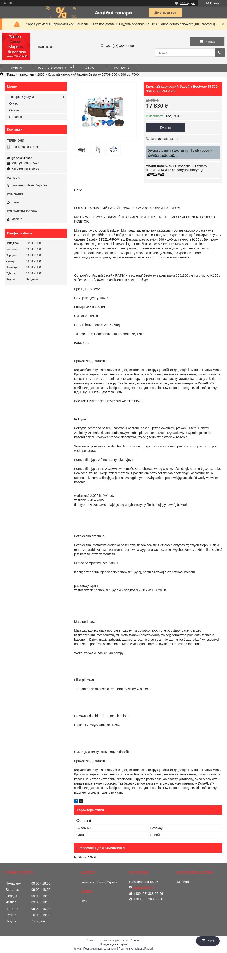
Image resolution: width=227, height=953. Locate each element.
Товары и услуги (52, 67)
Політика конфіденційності (136, 948)
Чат (208, 941)
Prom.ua (135, 940)
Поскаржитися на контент (99, 948)
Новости (15, 117)
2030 (40, 74)
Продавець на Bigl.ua (113, 944)
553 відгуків (187, 3)
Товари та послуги (20, 74)
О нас (90, 67)
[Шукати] (220, 52)
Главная (16, 67)
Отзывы (15, 110)
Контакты (122, 67)
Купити (165, 127)
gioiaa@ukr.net (21, 158)
